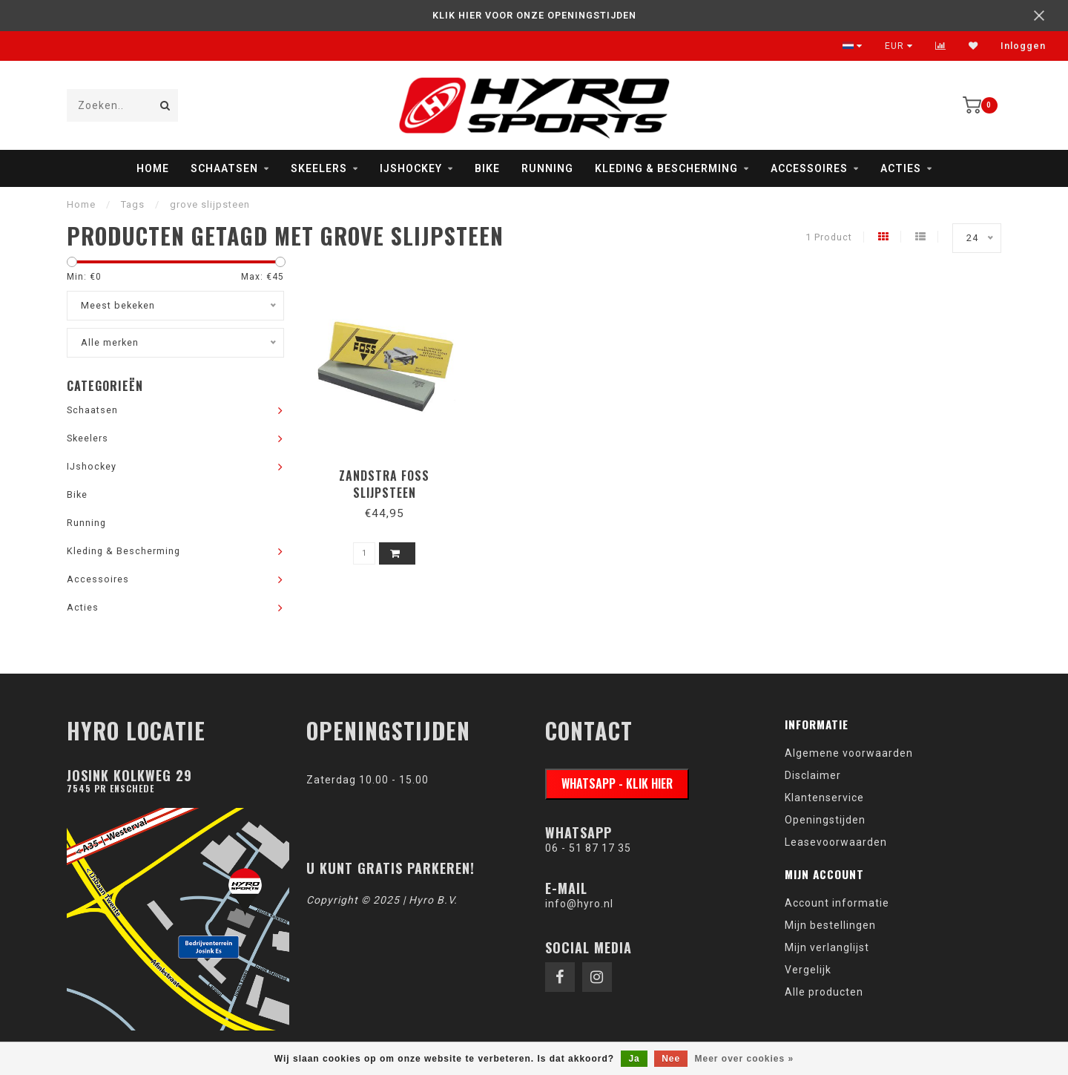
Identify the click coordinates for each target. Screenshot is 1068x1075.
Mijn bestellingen (830, 925)
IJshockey (411, 168)
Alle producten (824, 992)
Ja (633, 1058)
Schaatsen (224, 168)
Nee (671, 1058)
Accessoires (809, 168)
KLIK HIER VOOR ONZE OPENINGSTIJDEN (534, 15)
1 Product (828, 237)
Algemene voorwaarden (849, 753)
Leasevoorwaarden (836, 842)
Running (547, 168)
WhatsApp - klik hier (617, 783)
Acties (900, 168)
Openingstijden (825, 820)
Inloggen (1023, 46)
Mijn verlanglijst (827, 947)
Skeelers (319, 168)
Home (152, 168)
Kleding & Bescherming (666, 168)
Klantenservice (824, 797)
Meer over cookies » (744, 1058)
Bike (487, 168)
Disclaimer (813, 775)
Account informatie (837, 903)
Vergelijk (808, 970)
